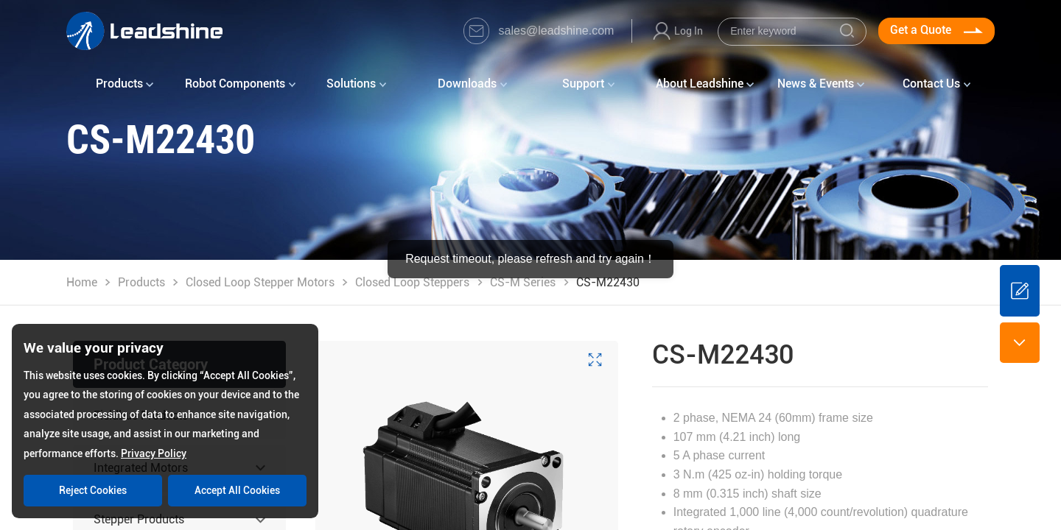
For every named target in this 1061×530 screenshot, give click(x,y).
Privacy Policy (153, 453)
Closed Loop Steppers (412, 282)
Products (141, 282)
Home (81, 282)
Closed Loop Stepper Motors (260, 282)
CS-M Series (523, 282)
